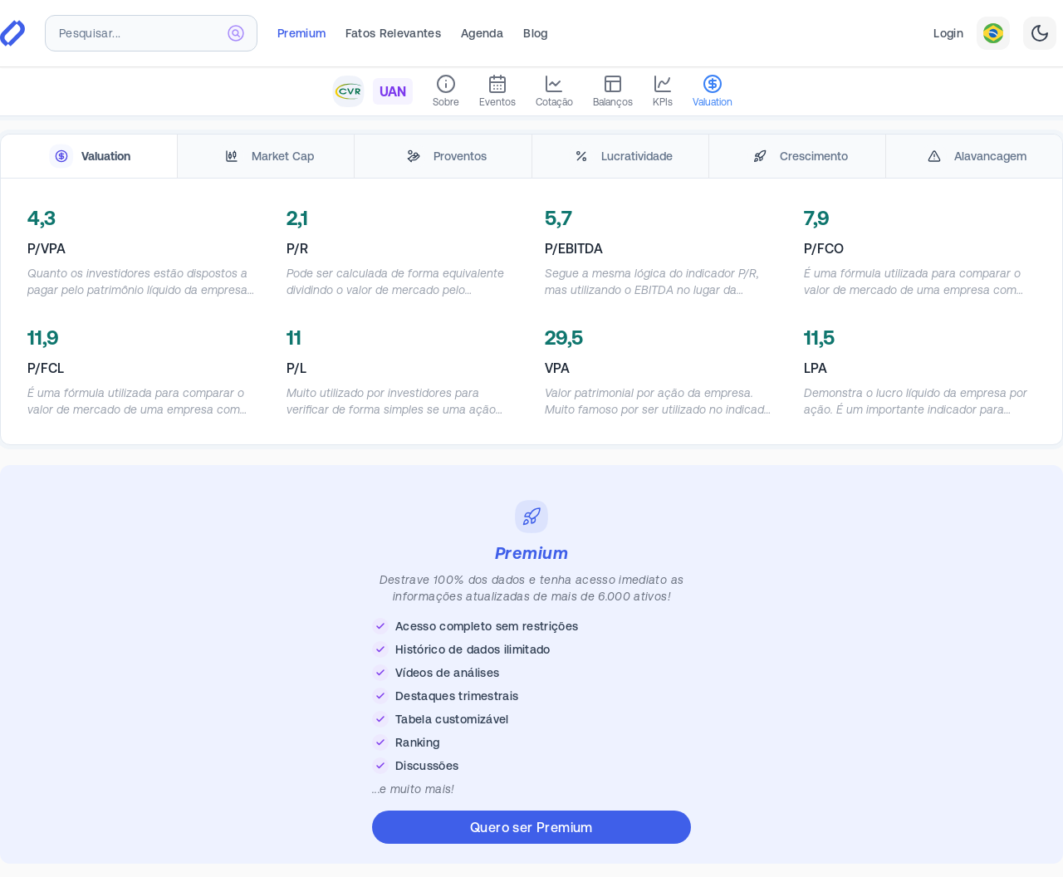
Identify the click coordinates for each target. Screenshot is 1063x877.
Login (948, 33)
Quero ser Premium (531, 827)
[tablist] (531, 157)
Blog (535, 33)
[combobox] (151, 33)
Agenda (482, 33)
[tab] (89, 157)
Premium (301, 33)
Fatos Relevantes (393, 33)
